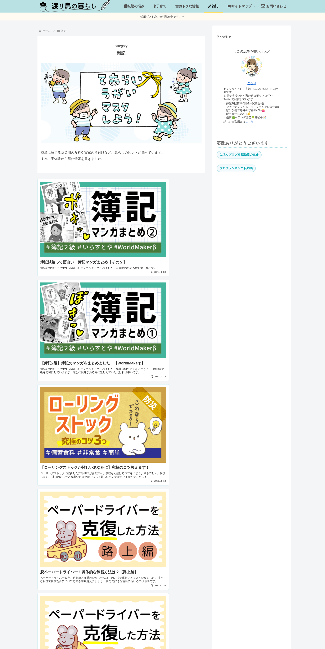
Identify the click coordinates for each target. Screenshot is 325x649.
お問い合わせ (170, 636)
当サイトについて (143, 636)
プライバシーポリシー (201, 636)
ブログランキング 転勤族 (236, 168)
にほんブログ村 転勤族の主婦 (239, 154)
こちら (249, 121)
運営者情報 (116, 636)
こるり (251, 83)
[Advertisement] (252, 207)
